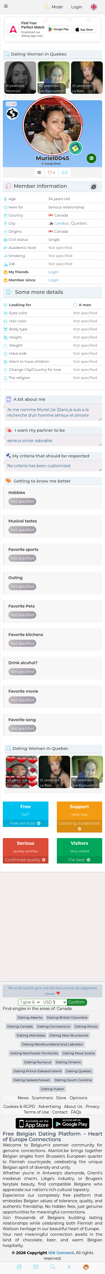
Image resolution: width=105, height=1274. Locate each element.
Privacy (92, 1106)
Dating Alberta (30, 1017)
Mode (54, 7)
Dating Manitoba (31, 1035)
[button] (6, 6)
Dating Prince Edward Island (37, 1071)
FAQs (76, 1112)
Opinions (78, 1097)
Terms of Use (36, 1112)
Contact (60, 1112)
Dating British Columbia (67, 1017)
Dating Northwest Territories (34, 1053)
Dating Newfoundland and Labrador (52, 1044)
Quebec (79, 223)
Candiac (61, 223)
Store (61, 1097)
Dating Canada (19, 1026)
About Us (73, 1106)
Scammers (42, 1097)
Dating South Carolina (73, 1080)
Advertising (49, 1106)
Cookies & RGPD (19, 1106)
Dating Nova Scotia (78, 1053)
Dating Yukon (52, 1089)
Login (76, 6)
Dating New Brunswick (69, 1035)
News (23, 1097)
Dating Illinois (86, 1026)
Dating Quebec (79, 1071)
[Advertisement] (52, 29)
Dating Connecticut (53, 1026)
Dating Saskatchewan (31, 1080)
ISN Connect (61, 1252)
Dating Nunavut (37, 1062)
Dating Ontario (68, 1062)
